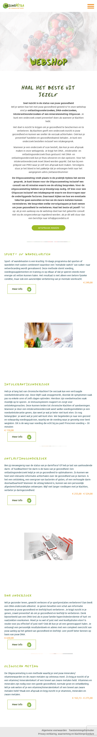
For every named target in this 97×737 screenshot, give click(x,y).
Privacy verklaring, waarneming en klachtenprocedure (66, 733)
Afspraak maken (48, 228)
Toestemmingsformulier (81, 730)
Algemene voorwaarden (54, 730)
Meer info (17, 288)
